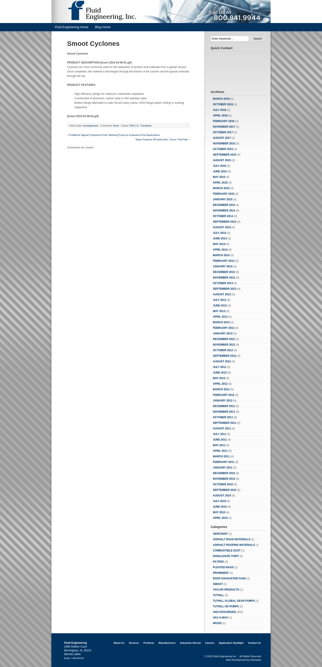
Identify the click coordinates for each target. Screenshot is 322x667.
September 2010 (224, 490)
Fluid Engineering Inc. (225, 656)
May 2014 (219, 244)
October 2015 (223, 149)
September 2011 (224, 422)
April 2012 (220, 383)
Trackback (145, 125)
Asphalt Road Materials (231, 539)
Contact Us (254, 643)
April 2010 (220, 517)
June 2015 (220, 171)
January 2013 (222, 333)
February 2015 (223, 193)
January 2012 (222, 400)
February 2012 (223, 395)
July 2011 (219, 434)
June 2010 (220, 506)
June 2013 (220, 305)
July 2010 (219, 501)
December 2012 (224, 339)
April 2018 (220, 115)
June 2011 (220, 439)
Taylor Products (226, 589)
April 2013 (220, 316)
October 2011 (223, 417)
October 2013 (223, 283)
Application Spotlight (231, 643)
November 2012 (224, 344)
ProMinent (221, 572)
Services (134, 643)
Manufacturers (167, 643)
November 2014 (224, 210)
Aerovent (220, 533)
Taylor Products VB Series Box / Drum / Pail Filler (161, 139)
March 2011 (221, 456)
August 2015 (222, 160)
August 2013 (222, 294)
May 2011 (219, 445)
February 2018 (223, 121)
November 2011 (224, 411)
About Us (118, 643)
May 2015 (219, 177)
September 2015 (224, 154)
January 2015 (222, 199)
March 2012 (221, 389)
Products (149, 643)
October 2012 (223, 350)
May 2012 (219, 378)
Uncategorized (90, 125)
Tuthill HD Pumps (226, 606)
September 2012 (224, 355)
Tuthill (218, 595)
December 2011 (224, 406)
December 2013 (224, 272)
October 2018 (223, 104)
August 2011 (222, 428)
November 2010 (224, 478)
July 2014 (219, 232)
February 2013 (223, 327)
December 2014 (224, 205)
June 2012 (220, 372)
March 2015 (221, 188)
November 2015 (224, 143)
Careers (209, 643)
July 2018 (219, 110)
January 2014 (222, 266)
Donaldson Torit (226, 556)
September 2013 (224, 288)
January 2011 (222, 467)
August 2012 (222, 361)
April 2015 (220, 182)
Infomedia (255, 660)
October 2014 (223, 216)
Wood (217, 623)
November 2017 (224, 126)
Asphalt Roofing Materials (234, 545)
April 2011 (220, 450)
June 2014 (220, 238)
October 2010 (223, 484)
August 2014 (222, 227)
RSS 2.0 (133, 125)
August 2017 (222, 137)
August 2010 (222, 495)
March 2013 (221, 322)
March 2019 (221, 98)
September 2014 (224, 221)
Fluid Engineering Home (71, 27)
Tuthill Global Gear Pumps (234, 600)
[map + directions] (74, 658)
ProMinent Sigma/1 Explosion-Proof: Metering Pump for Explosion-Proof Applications (114, 135)
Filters (218, 561)
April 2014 (220, 249)
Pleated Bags (223, 567)
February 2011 (223, 462)
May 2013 (219, 311)
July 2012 (219, 367)
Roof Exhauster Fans (229, 578)
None (116, 125)
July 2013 (219, 300)
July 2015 (219, 165)
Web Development (236, 660)
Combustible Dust (227, 550)
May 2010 (219, 512)
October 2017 (223, 132)
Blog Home (102, 27)
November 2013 (224, 277)
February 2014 (223, 260)
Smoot (218, 584)
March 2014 (221, 255)
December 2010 (224, 473)
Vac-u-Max (220, 617)
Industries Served (190, 643)
